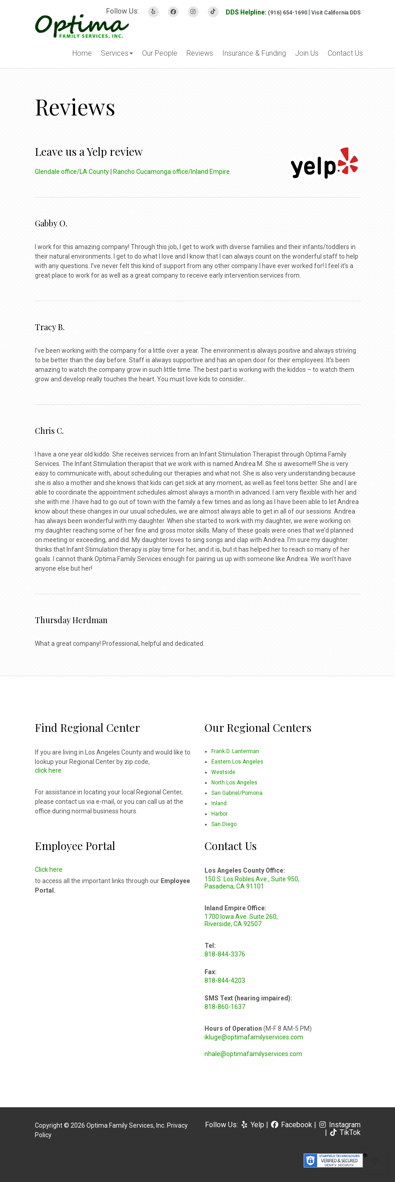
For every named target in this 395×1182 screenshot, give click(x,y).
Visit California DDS (336, 13)
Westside (223, 772)
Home (82, 53)
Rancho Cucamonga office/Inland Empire (171, 171)
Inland (219, 803)
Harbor (219, 814)
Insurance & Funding (254, 53)
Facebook (292, 1124)
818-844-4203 (225, 980)
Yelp (253, 1124)
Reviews (199, 53)
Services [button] (117, 53)
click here (48, 770)
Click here (48, 869)
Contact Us (345, 53)
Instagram (339, 1124)
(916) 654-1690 (287, 13)
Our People (159, 53)
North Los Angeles (234, 782)
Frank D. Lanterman (235, 751)
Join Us (307, 53)
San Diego (224, 824)
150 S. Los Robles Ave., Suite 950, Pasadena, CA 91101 (252, 882)
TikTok (345, 1132)
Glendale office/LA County (72, 171)
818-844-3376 (225, 954)
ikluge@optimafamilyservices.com (254, 1037)
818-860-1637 (225, 1006)
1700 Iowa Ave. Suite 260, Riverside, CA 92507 (241, 920)
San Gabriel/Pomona (236, 793)
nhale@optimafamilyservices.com (253, 1053)
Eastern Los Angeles (237, 762)
